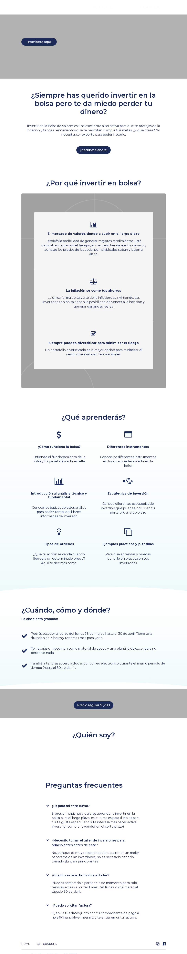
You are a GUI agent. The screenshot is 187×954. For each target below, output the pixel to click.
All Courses (119, 7)
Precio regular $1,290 (92, 702)
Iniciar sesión (154, 7)
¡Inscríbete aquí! (39, 42)
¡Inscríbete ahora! (93, 147)
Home (25, 937)
